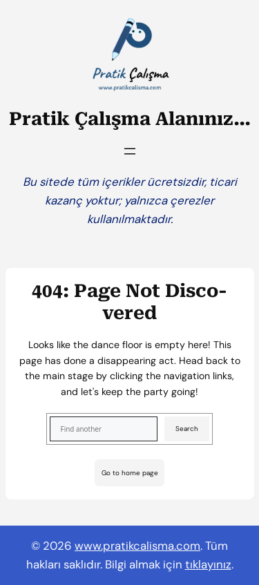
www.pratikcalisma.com (137, 545)
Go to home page (130, 472)
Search (186, 428)
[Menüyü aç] (130, 151)
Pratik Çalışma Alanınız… (130, 118)
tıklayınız (208, 564)
